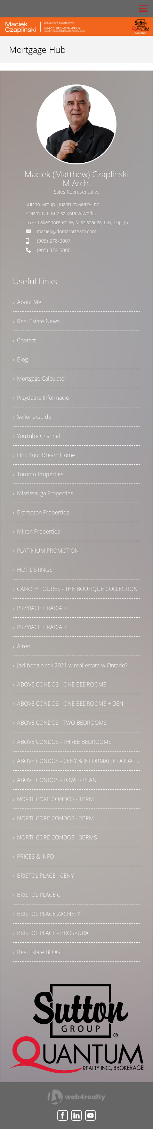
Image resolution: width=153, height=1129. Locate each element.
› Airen (21, 646)
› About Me (27, 302)
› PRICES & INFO (33, 856)
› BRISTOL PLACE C (37, 895)
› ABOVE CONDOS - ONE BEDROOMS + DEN (68, 703)
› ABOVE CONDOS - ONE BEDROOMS (59, 684)
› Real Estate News (36, 321)
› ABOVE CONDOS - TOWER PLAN (55, 780)
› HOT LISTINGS (33, 570)
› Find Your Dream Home (44, 455)
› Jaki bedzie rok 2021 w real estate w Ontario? (70, 665)
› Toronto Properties (38, 474)
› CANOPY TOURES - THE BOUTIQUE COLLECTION (75, 589)
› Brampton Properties (41, 512)
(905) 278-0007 (54, 240)
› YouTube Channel (36, 436)
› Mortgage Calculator (39, 378)
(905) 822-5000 (54, 250)
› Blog (20, 359)
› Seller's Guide (32, 417)
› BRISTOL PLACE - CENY (43, 875)
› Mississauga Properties (43, 493)
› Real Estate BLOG (36, 952)
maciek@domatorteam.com (66, 231)
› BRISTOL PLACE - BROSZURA (51, 933)
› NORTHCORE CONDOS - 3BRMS (55, 837)
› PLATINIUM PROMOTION (46, 550)
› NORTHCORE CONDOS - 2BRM (53, 818)
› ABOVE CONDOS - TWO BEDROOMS (60, 722)
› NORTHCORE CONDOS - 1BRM (53, 799)
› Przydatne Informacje (41, 397)
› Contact (24, 340)
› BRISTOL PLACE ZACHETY (46, 914)
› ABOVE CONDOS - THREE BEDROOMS (62, 742)
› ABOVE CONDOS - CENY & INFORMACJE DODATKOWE (76, 761)
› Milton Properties (36, 531)
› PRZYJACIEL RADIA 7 (40, 608)
